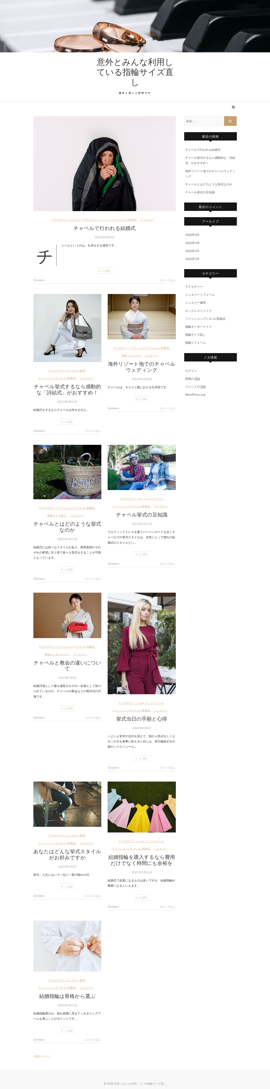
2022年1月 (192, 259)
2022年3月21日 (67, 1005)
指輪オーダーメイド (57, 654)
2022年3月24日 (142, 872)
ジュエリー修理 (75, 370)
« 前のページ (41, 1056)
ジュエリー (147, 219)
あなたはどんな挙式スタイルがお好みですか (67, 854)
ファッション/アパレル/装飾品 (118, 219)
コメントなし (167, 280)
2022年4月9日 (67, 677)
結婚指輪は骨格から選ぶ (67, 995)
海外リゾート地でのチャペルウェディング (141, 366)
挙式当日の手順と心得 (141, 718)
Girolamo (39, 280)
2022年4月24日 (105, 237)
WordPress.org (195, 394)
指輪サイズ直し (57, 515)
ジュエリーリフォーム (83, 219)
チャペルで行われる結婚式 (104, 228)
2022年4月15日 (67, 539)
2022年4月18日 (142, 379)
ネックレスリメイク (150, 498)
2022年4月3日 (67, 866)
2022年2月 (192, 251)
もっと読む (104, 270)
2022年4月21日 (67, 401)
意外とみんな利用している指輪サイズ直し (135, 72)
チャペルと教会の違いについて (67, 665)
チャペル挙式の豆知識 (141, 514)
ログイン (191, 370)
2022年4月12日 (142, 523)
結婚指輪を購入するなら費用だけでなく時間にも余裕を (141, 859)
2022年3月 (192, 243)
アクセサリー (60, 219)
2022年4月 (192, 234)
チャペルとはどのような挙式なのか (67, 526)
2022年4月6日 (142, 728)
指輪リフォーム (131, 355)
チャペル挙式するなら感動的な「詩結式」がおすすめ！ (67, 389)
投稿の (192, 379)
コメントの (195, 386)
